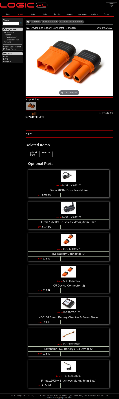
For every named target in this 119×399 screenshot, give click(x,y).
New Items (94, 14)
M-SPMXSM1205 (72, 217)
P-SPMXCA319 (71, 344)
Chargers (69, 14)
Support (107, 14)
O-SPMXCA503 (72, 281)
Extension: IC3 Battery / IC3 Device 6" (68, 348)
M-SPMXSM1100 (72, 185)
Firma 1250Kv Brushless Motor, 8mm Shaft (68, 222)
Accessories (82, 14)
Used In (46, 152)
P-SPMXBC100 (71, 312)
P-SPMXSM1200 (71, 376)
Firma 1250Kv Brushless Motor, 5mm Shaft (68, 380)
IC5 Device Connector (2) (69, 285)
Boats (33, 14)
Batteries (57, 14)
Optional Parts (33, 153)
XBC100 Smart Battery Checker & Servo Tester (69, 317)
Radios (44, 14)
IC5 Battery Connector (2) (68, 253)
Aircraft (20, 14)
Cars (7, 14)
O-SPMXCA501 (72, 249)
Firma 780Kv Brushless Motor (68, 190)
